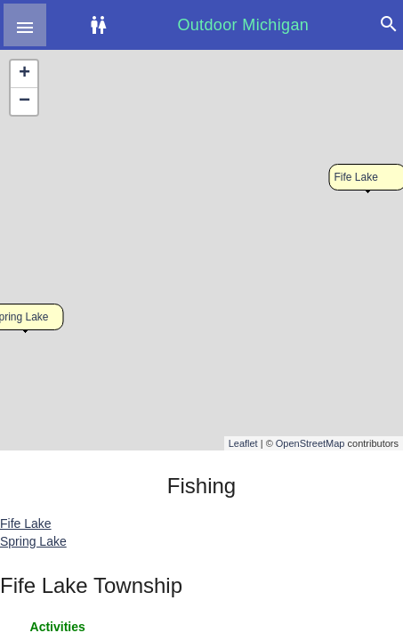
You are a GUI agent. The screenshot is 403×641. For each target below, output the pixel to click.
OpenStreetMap (310, 443)
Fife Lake (356, 177)
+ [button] (24, 74)
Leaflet (243, 443)
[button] (25, 25)
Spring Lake (33, 541)
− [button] (24, 101)
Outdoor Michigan (243, 25)
